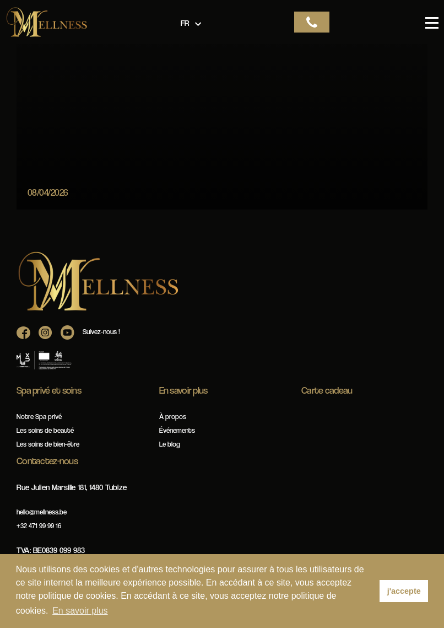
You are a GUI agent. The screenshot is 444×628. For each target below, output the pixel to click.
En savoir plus (183, 390)
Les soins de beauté (45, 430)
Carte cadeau (326, 390)
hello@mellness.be (42, 512)
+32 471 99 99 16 (39, 526)
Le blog (169, 444)
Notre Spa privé (39, 416)
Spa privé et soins (49, 390)
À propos (172, 416)
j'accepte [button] (404, 591)
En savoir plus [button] (80, 610)
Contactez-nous (47, 460)
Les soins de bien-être (48, 444)
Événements (177, 430)
